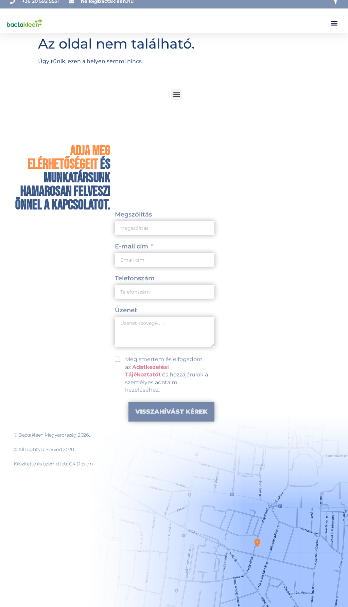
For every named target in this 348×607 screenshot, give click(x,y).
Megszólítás (133, 310)
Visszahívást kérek (171, 507)
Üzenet (126, 405)
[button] (334, 20)
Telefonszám (135, 374)
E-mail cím (131, 342)
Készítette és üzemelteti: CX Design (53, 464)
